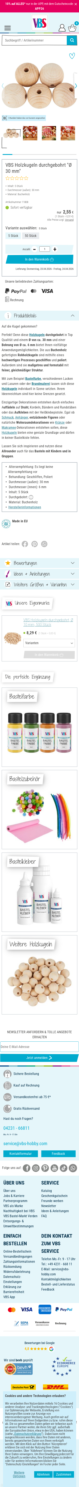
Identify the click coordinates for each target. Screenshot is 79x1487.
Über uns (9, 1191)
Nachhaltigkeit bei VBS (19, 1211)
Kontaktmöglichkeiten (56, 1279)
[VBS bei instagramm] (36, 1168)
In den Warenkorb (39, 259)
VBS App (9, 1297)
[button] (6, 85)
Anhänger (21, 417)
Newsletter (48, 1206)
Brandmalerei (41, 384)
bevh (19, 1360)
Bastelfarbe (33, 379)
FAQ (44, 1216)
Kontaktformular (20, 1154)
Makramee (9, 428)
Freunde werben (52, 1201)
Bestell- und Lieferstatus (58, 1284)
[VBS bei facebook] (26, 1168)
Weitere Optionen (17, 1476)
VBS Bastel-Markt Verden (20, 1216)
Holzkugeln (37, 335)
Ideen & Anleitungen (55, 1211)
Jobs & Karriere (13, 1196)
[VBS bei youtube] (54, 1168)
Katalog (46, 1191)
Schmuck (8, 417)
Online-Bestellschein (17, 1251)
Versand (69, 219)
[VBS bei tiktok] (63, 1168)
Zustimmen (66, 1476)
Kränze (60, 422)
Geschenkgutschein (54, 1196)
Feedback (58, 1154)
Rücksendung (12, 1267)
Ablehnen (46, 1476)
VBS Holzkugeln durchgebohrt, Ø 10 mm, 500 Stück (48, 622)
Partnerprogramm (15, 1201)
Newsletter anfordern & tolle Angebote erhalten (39, 1034)
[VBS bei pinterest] (45, 1168)
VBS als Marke (13, 1206)
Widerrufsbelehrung (16, 1272)
